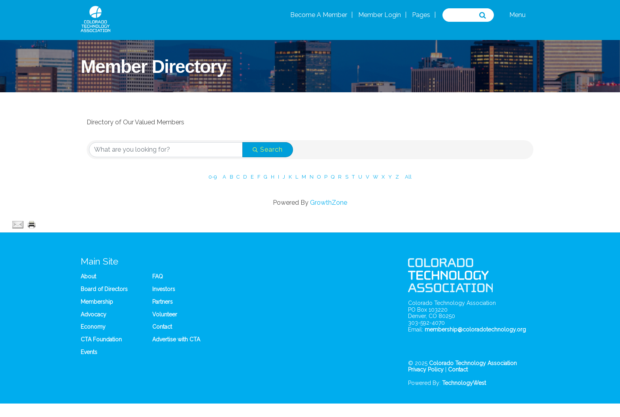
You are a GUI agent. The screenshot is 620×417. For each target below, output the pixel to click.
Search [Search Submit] (268, 149)
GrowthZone (328, 202)
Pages (421, 15)
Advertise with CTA (176, 339)
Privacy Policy (426, 369)
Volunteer (164, 314)
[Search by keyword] (166, 149)
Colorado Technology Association (473, 363)
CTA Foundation (101, 339)
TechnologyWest (464, 383)
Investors (163, 289)
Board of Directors (104, 289)
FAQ (157, 276)
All (408, 177)
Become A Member (318, 15)
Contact (162, 327)
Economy (93, 327)
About (88, 276)
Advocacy (93, 314)
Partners (162, 302)
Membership (97, 302)
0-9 (212, 177)
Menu (517, 15)
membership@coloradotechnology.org (475, 329)
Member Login (379, 15)
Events (89, 352)
